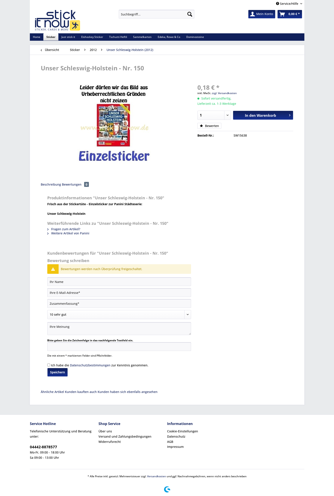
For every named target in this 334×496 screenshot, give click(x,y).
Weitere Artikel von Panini (68, 233)
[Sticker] (50, 37)
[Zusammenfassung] (119, 303)
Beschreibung (51, 184)
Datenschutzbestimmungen (90, 365)
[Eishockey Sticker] (92, 37)
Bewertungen (75, 184)
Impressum (175, 447)
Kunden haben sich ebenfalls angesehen (128, 392)
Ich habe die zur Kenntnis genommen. (99, 365)
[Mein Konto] (261, 14)
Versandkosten (156, 476)
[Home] (36, 37)
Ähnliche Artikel (52, 392)
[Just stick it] (68, 37)
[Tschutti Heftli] (118, 37)
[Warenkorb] (289, 14)
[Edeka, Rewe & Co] (169, 37)
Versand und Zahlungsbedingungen (124, 436)
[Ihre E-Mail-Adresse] (119, 292)
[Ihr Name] (119, 281)
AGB (170, 442)
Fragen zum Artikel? (63, 229)
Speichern (57, 372)
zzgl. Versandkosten (224, 93)
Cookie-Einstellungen (182, 431)
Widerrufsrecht (109, 442)
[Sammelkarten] (142, 37)
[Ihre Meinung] (119, 328)
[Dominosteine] (195, 37)
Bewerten (209, 126)
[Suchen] (189, 14)
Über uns (105, 431)
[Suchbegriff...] (156, 14)
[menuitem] (156, 16)
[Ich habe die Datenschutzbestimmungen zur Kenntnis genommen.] (48, 365)
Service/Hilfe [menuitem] (287, 4)
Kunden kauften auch (81, 392)
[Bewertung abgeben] (119, 314)
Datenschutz (176, 436)
